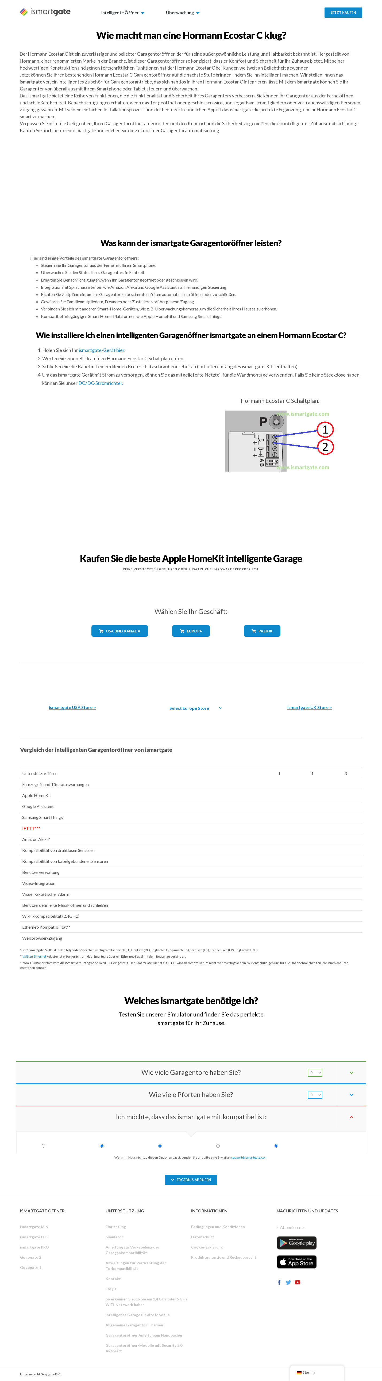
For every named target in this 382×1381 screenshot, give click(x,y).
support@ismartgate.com (249, 1157)
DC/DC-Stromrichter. (100, 383)
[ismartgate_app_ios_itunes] (297, 1262)
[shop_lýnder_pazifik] (262, 640)
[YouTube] (297, 1282)
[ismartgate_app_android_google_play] (297, 1243)
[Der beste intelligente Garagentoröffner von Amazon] (72, 679)
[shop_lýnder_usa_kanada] (120, 641)
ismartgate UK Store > (309, 707)
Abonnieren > (292, 1227)
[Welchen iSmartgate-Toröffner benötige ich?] (323, 995)
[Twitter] (288, 1282)
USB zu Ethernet (34, 956)
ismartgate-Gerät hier (101, 350)
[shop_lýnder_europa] (191, 640)
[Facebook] (279, 1282)
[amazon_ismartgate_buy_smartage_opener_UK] (309, 679)
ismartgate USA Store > (72, 707)
